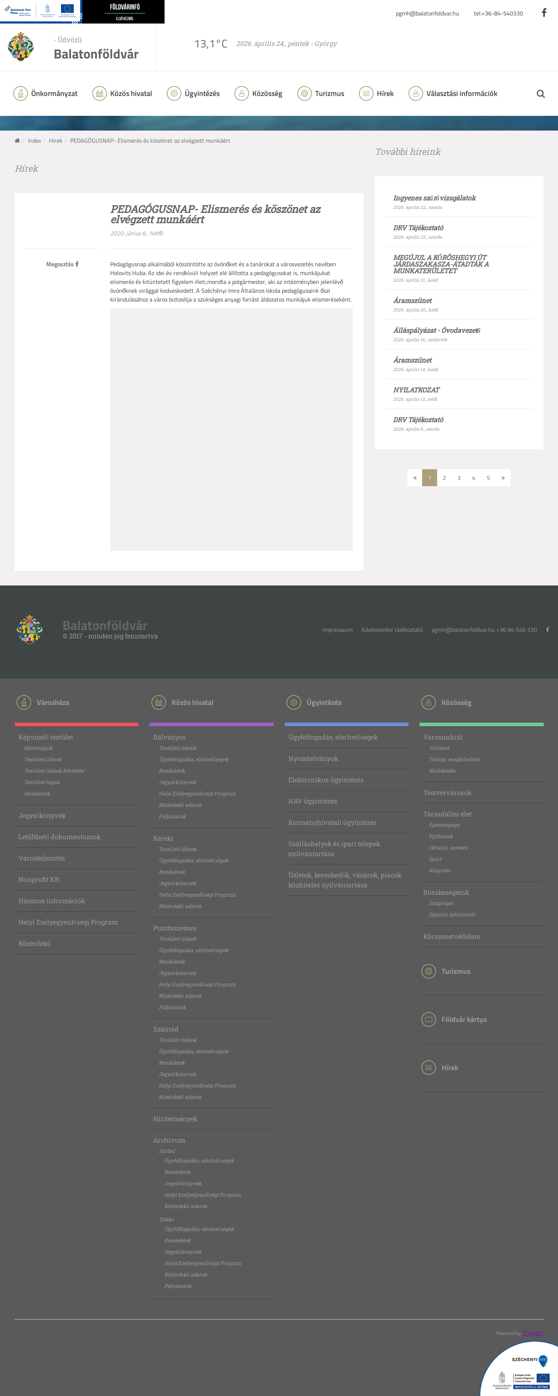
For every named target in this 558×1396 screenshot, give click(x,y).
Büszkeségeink (446, 892)
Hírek (384, 93)
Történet (439, 747)
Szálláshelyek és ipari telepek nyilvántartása (334, 848)
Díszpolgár (441, 903)
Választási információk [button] (461, 93)
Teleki (166, 1219)
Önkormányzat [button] (54, 93)
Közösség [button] (266, 93)
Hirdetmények (175, 1118)
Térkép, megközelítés (454, 759)
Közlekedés (442, 770)
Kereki (163, 838)
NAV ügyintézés (312, 801)
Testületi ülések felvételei (54, 770)
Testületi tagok (42, 782)
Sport (435, 858)
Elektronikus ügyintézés (326, 779)
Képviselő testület (45, 737)
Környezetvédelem (451, 936)
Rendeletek (37, 793)
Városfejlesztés (41, 858)
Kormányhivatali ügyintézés (332, 822)
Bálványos (169, 737)
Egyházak (441, 836)
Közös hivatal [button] (130, 93)
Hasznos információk (51, 900)
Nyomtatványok (313, 758)
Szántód (166, 1029)
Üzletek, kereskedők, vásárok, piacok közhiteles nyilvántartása (345, 879)
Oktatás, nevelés (448, 847)
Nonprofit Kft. (39, 879)
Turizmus (329, 93)
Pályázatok (172, 816)
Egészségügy (444, 824)
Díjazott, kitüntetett (452, 914)
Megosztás (62, 264)
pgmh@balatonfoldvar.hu (427, 13)
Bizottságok (38, 747)
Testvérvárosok (447, 792)
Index (34, 140)
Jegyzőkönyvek (42, 815)
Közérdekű (34, 943)
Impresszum (338, 629)
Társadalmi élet (447, 813)
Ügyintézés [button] (201, 93)
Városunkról (443, 737)
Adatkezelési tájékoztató (392, 629)
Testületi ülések (43, 759)
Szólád (166, 1150)
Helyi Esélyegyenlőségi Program (68, 922)
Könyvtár (440, 870)
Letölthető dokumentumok (59, 836)
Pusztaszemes (175, 927)
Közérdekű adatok (180, 804)
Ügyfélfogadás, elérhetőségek (193, 759)
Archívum (169, 1140)
